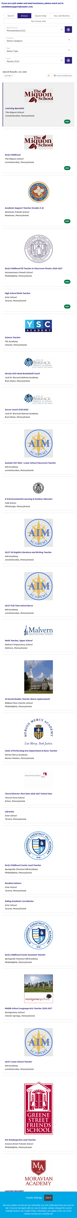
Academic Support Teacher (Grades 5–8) (24, 207)
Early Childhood (13, 154)
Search (10, 15)
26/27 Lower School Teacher (18, 1061)
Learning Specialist (14, 1190)
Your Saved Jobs (38, 21)
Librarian (9, 811)
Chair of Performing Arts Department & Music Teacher (31, 750)
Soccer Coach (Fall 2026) (16, 409)
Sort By (8, 75)
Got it (48, 1197)
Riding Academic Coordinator (19, 901)
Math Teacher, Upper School (18, 640)
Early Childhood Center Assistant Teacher (25, 954)
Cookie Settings (34, 1197)
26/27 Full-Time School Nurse (19, 605)
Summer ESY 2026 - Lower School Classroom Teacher (30, 462)
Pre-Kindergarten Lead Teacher (20, 1139)
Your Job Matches (62, 15)
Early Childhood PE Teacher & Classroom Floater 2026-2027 (33, 268)
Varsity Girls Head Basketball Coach (22, 373)
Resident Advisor (13, 883)
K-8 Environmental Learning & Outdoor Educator (29, 498)
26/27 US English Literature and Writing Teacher (28, 552)
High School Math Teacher (17, 293)
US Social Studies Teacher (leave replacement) (27, 698)
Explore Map (41, 15)
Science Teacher (13, 337)
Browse (24, 15)
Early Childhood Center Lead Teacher (23, 865)
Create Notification (63, 75)
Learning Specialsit (14, 108)
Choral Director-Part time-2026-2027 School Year (28, 793)
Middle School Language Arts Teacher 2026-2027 (28, 1008)
